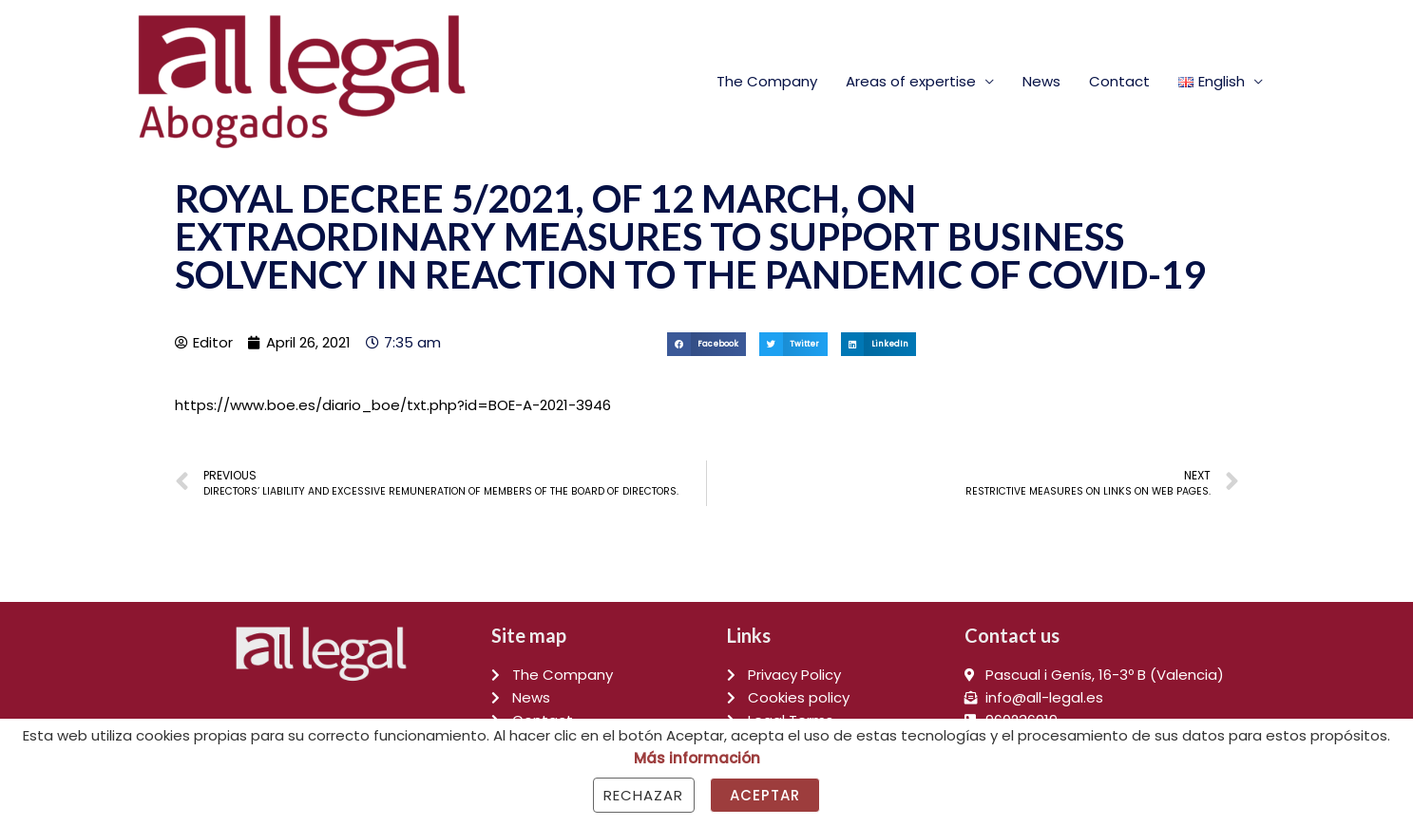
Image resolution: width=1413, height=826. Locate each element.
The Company (766, 81)
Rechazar (643, 795)
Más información (697, 758)
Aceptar (765, 795)
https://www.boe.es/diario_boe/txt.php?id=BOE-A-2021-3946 (393, 405)
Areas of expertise (911, 81)
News (1041, 81)
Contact (1119, 81)
